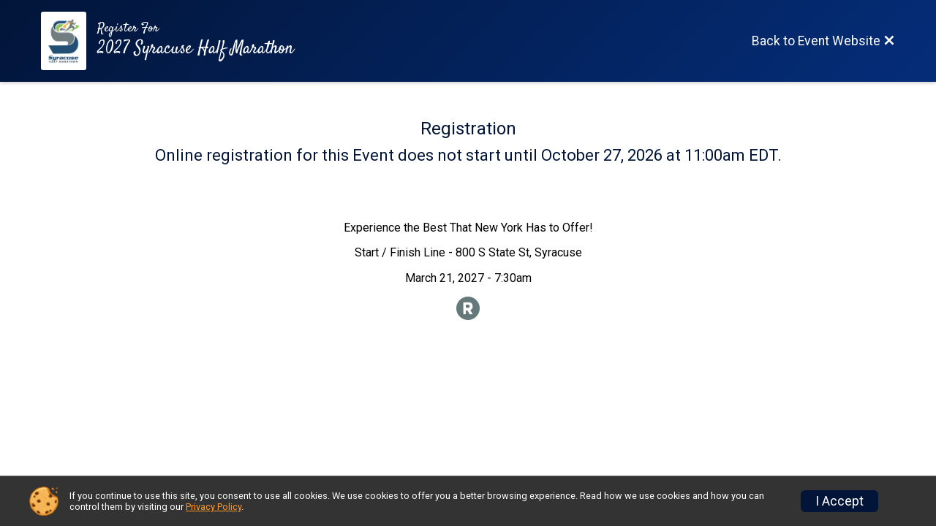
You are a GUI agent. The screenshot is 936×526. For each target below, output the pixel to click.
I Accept (839, 501)
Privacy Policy (213, 506)
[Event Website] (69, 41)
